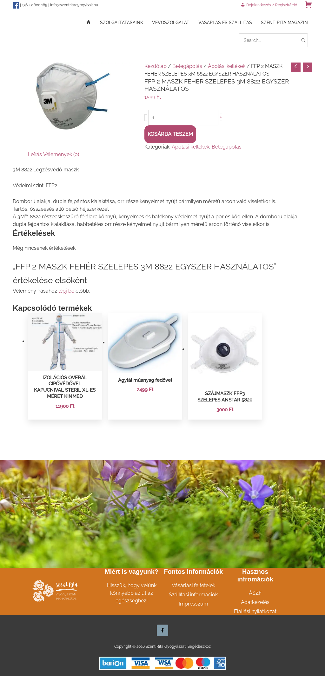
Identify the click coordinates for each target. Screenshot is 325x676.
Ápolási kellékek (226, 65)
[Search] (303, 40)
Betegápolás (187, 65)
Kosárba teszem (170, 133)
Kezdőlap (155, 65)
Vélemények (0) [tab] (61, 154)
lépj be (66, 290)
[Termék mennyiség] (183, 117)
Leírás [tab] (35, 154)
